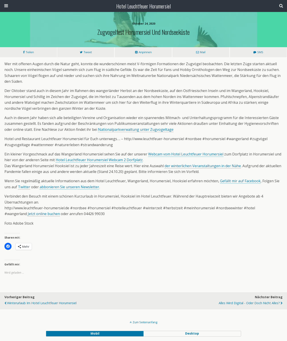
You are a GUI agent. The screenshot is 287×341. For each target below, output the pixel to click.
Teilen (30, 52)
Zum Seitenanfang (145, 322)
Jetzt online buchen (44, 213)
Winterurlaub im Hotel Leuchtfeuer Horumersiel (42, 303)
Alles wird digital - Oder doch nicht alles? (249, 303)
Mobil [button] (94, 333)
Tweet (88, 52)
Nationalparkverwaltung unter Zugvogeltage (135, 129)
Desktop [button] (192, 333)
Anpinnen (145, 52)
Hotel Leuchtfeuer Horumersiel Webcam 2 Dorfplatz (99, 159)
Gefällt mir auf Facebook (240, 180)
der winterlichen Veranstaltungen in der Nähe (203, 165)
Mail (202, 52)
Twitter (24, 186)
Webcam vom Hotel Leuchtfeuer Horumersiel (185, 154)
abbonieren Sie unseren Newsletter (69, 186)
